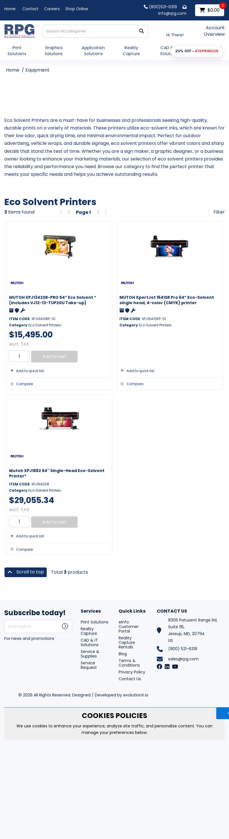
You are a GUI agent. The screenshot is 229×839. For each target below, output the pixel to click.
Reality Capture (131, 51)
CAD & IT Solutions (169, 51)
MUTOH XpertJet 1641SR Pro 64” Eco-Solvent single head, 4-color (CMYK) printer (166, 300)
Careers (52, 9)
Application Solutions (93, 51)
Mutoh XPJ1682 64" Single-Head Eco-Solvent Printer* (56, 473)
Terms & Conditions (129, 663)
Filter (219, 212)
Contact (30, 9)
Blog (123, 654)
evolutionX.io (135, 695)
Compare (21, 384)
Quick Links (132, 611)
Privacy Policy (132, 672)
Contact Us (130, 679)
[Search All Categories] (95, 31)
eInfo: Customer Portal (129, 626)
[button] (196, 51)
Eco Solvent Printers (44, 325)
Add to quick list (26, 370)
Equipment (37, 70)
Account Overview (214, 31)
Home (10, 9)
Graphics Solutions (54, 51)
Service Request (89, 665)
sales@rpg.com (183, 659)
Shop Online (76, 9)
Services (91, 611)
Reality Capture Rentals (127, 642)
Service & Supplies (90, 654)
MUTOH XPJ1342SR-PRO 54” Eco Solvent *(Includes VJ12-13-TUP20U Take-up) (52, 300)
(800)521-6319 (160, 7)
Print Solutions (17, 51)
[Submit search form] (141, 31)
